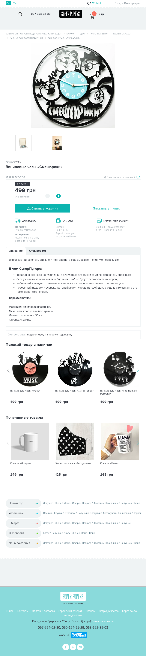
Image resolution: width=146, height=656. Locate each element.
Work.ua (64, 635)
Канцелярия (124, 513)
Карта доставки (73, 615)
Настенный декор (99, 34)
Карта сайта (129, 611)
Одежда (47, 513)
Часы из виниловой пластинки (26, 38)
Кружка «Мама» (109, 463)
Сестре (76, 503)
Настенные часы (121, 34)
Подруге (86, 503)
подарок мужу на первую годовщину (49, 334)
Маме (67, 503)
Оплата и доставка (43, 611)
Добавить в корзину (42, 208)
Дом (82, 34)
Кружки (58, 513)
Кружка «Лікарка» (20, 463)
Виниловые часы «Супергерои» (74, 390)
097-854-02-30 (49, 627)
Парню (136, 503)
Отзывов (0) (37, 251)
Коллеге (98, 503)
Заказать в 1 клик (106, 208)
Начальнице (111, 503)
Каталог (71, 34)
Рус (8, 3)
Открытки (70, 513)
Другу (67, 533)
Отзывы (90, 611)
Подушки (83, 513)
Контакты (22, 611)
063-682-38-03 (97, 627)
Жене (58, 503)
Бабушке (126, 503)
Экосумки (95, 513)
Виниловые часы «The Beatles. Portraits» (118, 392)
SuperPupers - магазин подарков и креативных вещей (33, 34)
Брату (46, 533)
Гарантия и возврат (70, 611)
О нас (9, 611)
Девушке (48, 503)
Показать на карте (103, 621)
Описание (16, 251)
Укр (15, 3)
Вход (118, 3)
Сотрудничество (108, 611)
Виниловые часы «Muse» (25, 390)
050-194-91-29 (73, 627)
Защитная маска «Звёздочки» (73, 463)
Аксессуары (109, 513)
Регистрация (132, 3)
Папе (92, 533)
